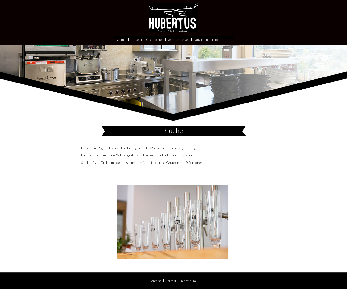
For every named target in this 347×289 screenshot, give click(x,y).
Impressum (188, 281)
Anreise (156, 281)
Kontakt (171, 281)
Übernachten (154, 49)
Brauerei (136, 49)
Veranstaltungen (178, 49)
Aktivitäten (201, 49)
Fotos (215, 49)
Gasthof (120, 49)
